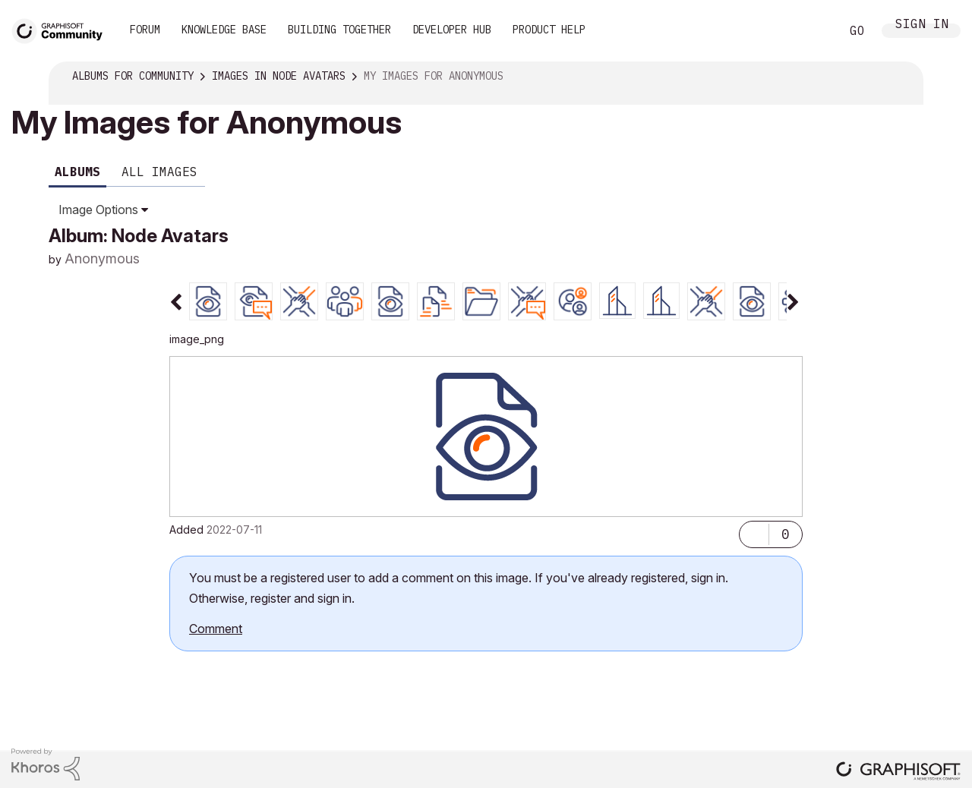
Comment (215, 628)
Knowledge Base (224, 29)
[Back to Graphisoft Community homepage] (62, 29)
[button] (754, 531)
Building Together (339, 29)
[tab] (208, 300)
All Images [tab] (159, 171)
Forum (145, 29)
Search (811, 31)
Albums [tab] (77, 171)
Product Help (549, 29)
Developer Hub (451, 29)
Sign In (921, 27)
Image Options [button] (98, 209)
